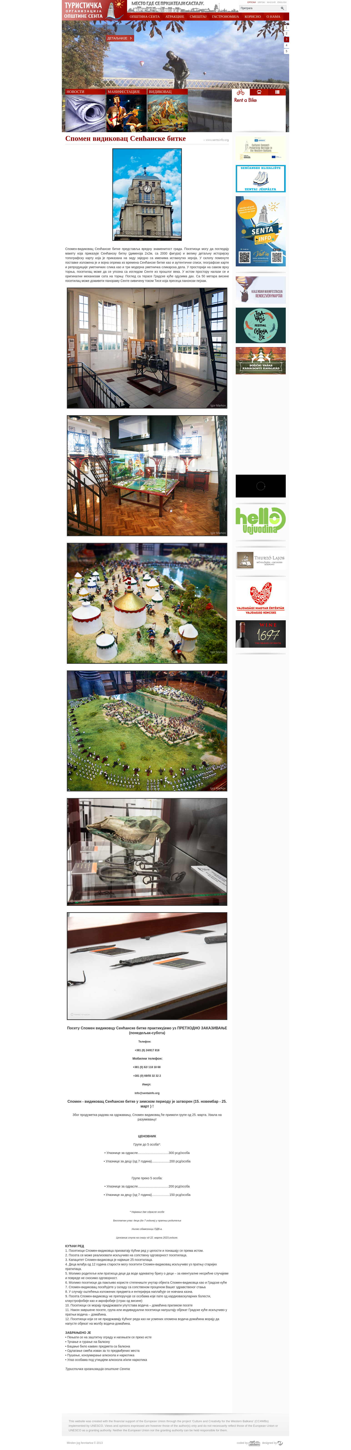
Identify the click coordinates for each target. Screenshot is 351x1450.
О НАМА (274, 17)
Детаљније (120, 38)
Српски (251, 2)
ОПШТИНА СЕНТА (145, 17)
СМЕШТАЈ (198, 17)
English (281, 2)
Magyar (271, 2)
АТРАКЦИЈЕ (174, 17)
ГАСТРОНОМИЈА (225, 17)
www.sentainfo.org (216, 140)
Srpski (261, 2)
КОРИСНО (253, 17)
